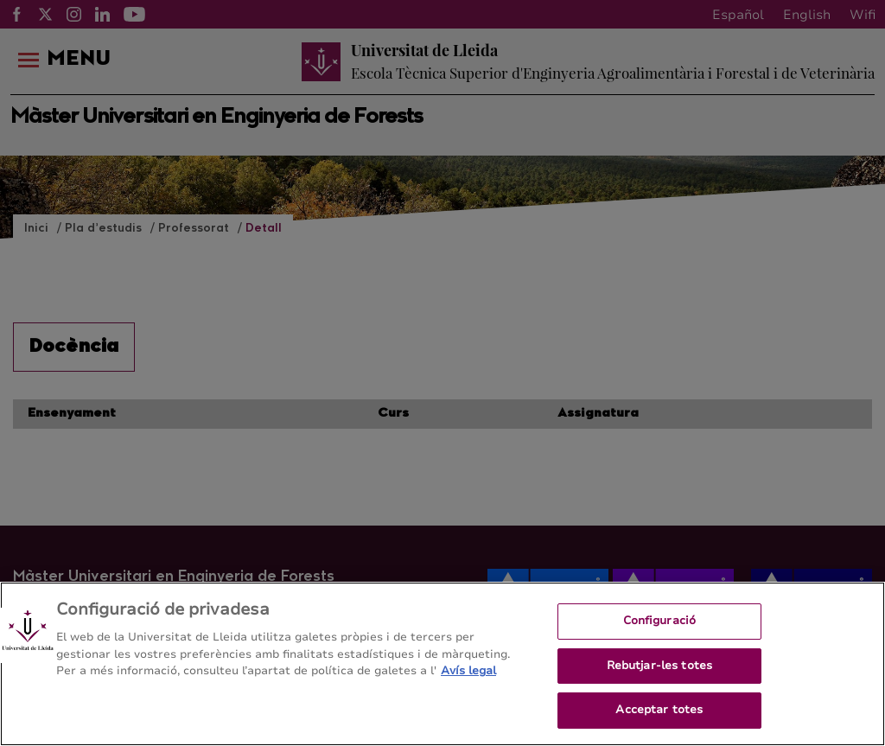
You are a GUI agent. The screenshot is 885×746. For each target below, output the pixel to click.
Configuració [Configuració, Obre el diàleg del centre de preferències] (660, 633)
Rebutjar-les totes (659, 677)
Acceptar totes (659, 722)
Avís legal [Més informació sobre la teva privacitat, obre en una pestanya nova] (468, 683)
